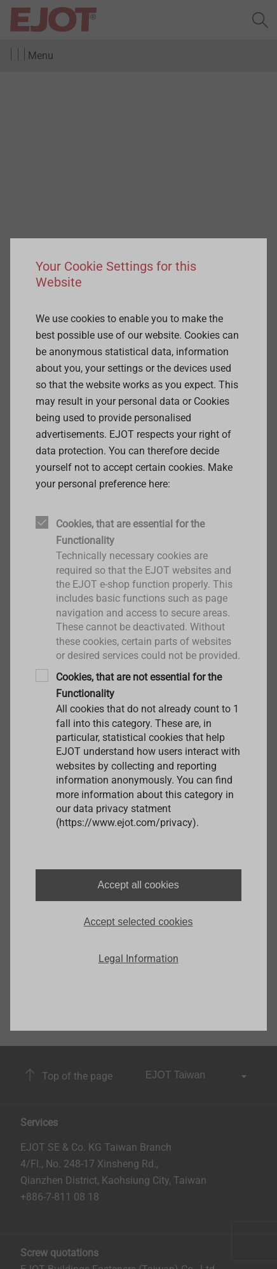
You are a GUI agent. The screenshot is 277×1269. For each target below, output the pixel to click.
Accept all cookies (138, 884)
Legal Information (138, 959)
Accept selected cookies (138, 921)
